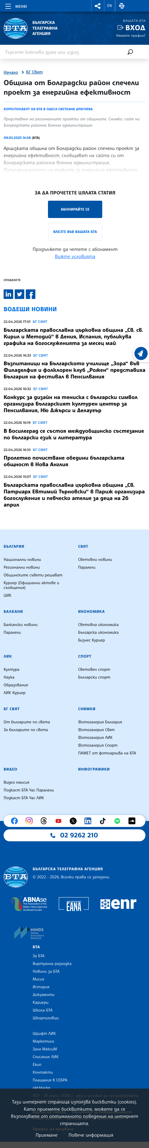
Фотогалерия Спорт (98, 745)
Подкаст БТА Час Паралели (29, 790)
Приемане (47, 1135)
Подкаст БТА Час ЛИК (24, 798)
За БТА (38, 956)
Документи (44, 994)
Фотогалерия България (100, 722)
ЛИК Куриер (14, 692)
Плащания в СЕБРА (50, 1080)
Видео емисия (16, 782)
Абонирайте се (75, 209)
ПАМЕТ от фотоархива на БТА (107, 753)
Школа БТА (42, 1010)
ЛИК (8, 656)
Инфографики (94, 769)
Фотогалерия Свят (96, 730)
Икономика (91, 611)
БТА (36, 947)
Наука (9, 677)
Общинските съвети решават (33, 575)
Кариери (41, 1002)
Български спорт (94, 677)
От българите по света (27, 722)
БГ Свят (34, 72)
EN (109, 5)
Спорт (84, 656)
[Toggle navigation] (15, 5)
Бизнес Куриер (91, 640)
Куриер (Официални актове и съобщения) (31, 585)
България (14, 546)
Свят (83, 546)
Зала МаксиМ (45, 1049)
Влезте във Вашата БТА (75, 231)
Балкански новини (20, 624)
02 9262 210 (79, 835)
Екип (37, 1064)
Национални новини (22, 559)
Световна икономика (98, 624)
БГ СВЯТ (40, 322)
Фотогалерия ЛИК (95, 737)
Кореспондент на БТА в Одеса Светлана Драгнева (48, 109)
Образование (16, 685)
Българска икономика (98, 632)
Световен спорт (94, 669)
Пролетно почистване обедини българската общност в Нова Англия (64, 461)
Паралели (87, 567)
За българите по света (26, 730)
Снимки (87, 709)
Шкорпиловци (46, 1018)
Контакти (43, 1072)
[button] (97, 6)
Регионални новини (22, 567)
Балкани (13, 611)
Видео (10, 769)
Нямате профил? (130, 35)
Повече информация (91, 1135)
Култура (11, 669)
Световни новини (95, 559)
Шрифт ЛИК (44, 1033)
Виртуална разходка (52, 963)
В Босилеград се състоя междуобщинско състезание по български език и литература (74, 434)
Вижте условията (75, 256)
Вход (135, 27)
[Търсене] (130, 52)
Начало (11, 72)
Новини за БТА (46, 971)
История (41, 987)
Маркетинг (43, 1041)
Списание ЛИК (45, 1057)
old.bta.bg (41, 1088)
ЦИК (7, 595)
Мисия (38, 979)
